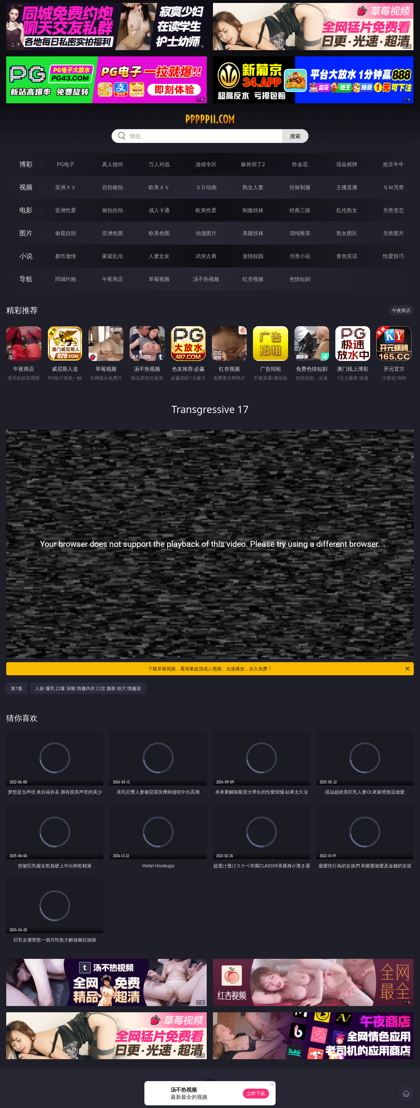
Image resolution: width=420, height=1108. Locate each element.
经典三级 (299, 210)
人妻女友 (159, 256)
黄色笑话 (346, 256)
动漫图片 (206, 233)
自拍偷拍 (112, 187)
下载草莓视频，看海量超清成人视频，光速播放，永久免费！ (279, 669)
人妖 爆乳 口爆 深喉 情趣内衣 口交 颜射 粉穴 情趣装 (88, 688)
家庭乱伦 (112, 256)
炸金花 (300, 164)
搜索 (295, 136)
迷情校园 (252, 256)
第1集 (17, 688)
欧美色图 (159, 233)
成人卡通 (159, 210)
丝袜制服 (299, 187)
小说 (25, 255)
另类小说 (299, 256)
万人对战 (159, 164)
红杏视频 (252, 279)
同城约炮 (65, 279)
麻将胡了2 (253, 164)
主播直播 (346, 187)
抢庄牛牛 (393, 164)
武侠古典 (206, 256)
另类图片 (393, 233)
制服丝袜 (252, 210)
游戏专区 (206, 164)
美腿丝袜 (252, 233)
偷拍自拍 (112, 210)
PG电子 (65, 164)
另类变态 (393, 210)
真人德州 (112, 164)
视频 (25, 187)
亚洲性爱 (65, 210)
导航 (25, 278)
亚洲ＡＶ (65, 187)
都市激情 (65, 256)
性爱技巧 (393, 256)
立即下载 (256, 1093)
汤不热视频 (206, 279)
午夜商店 (112, 279)
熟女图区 (346, 233)
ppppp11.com (210, 119)
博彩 (25, 164)
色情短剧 (299, 279)
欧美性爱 (206, 210)
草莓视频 (159, 279)
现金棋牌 (346, 164)
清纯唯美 (299, 233)
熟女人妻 (252, 187)
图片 (25, 232)
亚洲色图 (112, 233)
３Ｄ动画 (206, 187)
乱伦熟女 (346, 210)
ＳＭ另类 (393, 187)
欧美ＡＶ (159, 187)
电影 (25, 210)
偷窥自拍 (65, 233)
